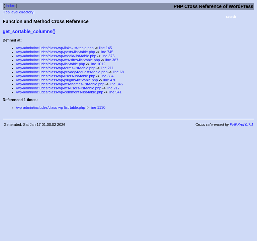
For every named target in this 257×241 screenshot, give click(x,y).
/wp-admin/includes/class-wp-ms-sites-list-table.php (58, 60)
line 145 (105, 48)
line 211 (107, 68)
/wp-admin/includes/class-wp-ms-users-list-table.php (58, 88)
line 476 (109, 80)
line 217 (113, 88)
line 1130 (97, 107)
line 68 (118, 72)
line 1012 (97, 64)
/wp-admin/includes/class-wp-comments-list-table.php (59, 92)
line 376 (108, 56)
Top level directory (18, 12)
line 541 (115, 92)
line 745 (106, 52)
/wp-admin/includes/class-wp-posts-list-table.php (55, 52)
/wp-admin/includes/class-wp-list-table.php (50, 64)
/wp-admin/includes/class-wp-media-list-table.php (56, 56)
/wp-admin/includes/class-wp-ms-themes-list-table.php (60, 84)
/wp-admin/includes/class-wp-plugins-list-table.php (57, 80)
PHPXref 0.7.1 (241, 125)
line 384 (107, 76)
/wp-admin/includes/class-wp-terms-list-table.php (55, 68)
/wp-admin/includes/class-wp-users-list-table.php (55, 76)
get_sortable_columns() (29, 31)
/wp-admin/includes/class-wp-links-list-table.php (55, 48)
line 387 (111, 60)
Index (10, 6)
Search (231, 16)
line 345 (116, 84)
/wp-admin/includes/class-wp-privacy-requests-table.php (61, 72)
